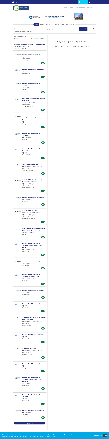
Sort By (16, 38)
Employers (92, 2)
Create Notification (40, 38)
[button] (91, 29)
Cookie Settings (97, 435)
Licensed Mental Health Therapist (31, 261)
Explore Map (49, 24)
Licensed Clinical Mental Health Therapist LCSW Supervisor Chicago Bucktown (32, 379)
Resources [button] (91, 8)
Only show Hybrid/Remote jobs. (23, 31)
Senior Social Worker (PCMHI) (30, 164)
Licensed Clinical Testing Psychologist (33, 69)
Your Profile (80, 8)
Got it (105, 435)
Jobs (71, 8)
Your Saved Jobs (70, 24)
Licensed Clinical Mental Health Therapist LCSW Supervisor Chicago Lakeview (32, 118)
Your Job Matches (59, 24)
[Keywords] (30, 29)
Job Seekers (83, 2)
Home (65, 8)
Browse (42, 24)
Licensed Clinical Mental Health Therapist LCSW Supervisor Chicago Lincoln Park (32, 245)
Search (36, 24)
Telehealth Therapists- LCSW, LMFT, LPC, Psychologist (29, 44)
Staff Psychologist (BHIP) (29, 348)
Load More (30, 423)
